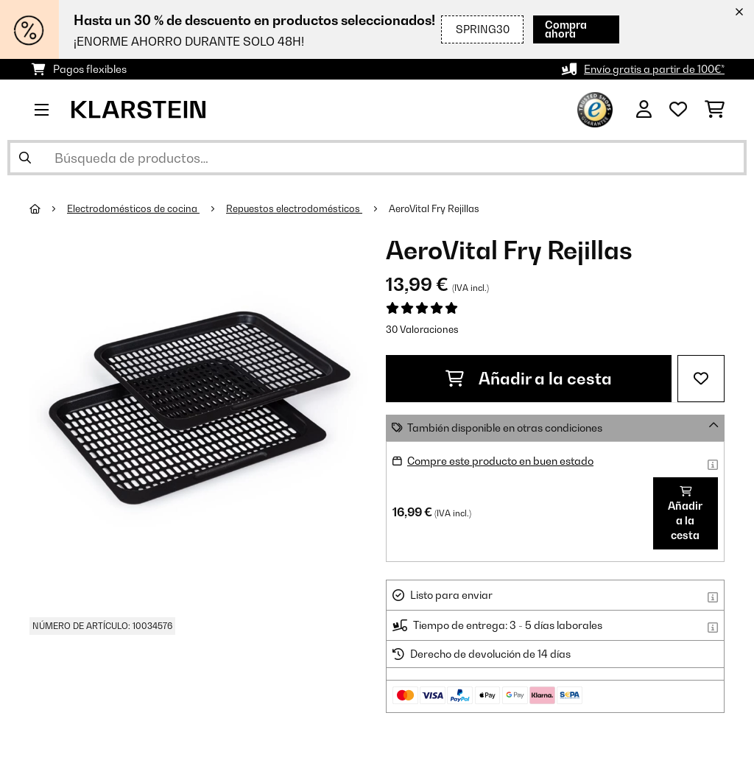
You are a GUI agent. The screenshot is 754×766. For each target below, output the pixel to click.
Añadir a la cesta (528, 378)
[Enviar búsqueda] (25, 157)
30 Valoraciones (422, 329)
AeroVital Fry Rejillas (434, 208)
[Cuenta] (644, 109)
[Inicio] (48, 208)
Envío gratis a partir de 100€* (654, 69)
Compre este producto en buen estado (500, 460)
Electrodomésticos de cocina (133, 208)
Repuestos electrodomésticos (294, 208)
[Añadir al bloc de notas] (701, 378)
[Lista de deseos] (678, 109)
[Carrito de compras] (715, 109)
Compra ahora (566, 29)
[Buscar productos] (377, 157)
